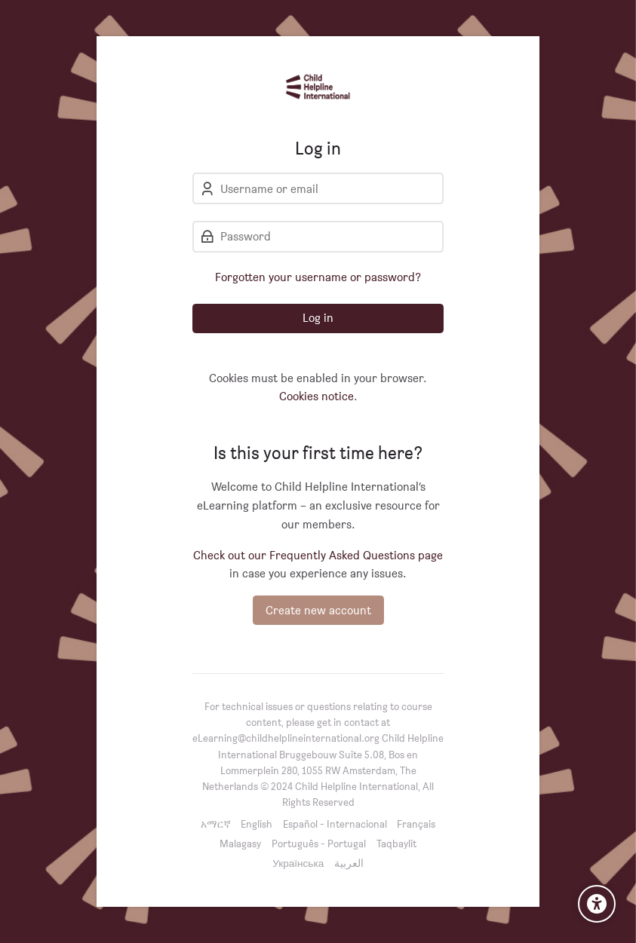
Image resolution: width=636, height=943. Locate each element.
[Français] (416, 823)
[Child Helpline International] (318, 86)
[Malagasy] (240, 843)
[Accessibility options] (597, 904)
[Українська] (298, 863)
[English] (256, 823)
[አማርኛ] (216, 823)
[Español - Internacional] (335, 823)
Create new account (318, 610)
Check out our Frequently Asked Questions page (318, 555)
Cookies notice (316, 396)
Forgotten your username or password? (318, 277)
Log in (318, 318)
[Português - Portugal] (319, 843)
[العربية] (349, 863)
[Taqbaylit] (396, 843)
